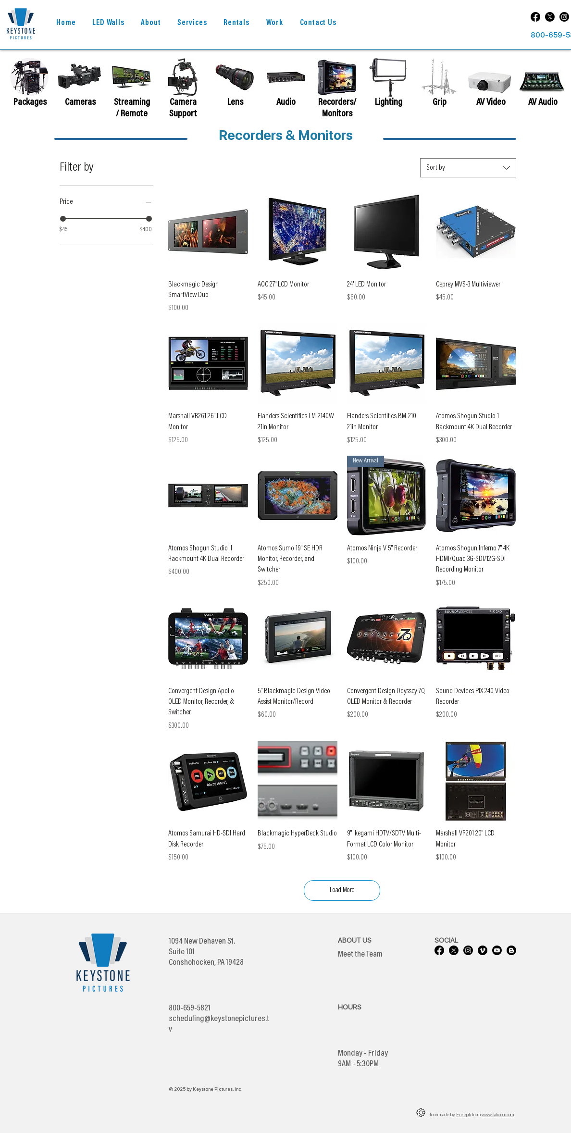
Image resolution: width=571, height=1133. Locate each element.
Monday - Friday (363, 1053)
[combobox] (468, 167)
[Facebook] (535, 17)
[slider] (63, 218)
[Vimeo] (482, 950)
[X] (550, 17)
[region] (79, 84)
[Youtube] (497, 950)
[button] (151, 23)
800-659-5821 (190, 1008)
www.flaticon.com (498, 1114)
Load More (342, 890)
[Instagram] (564, 17)
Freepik (463, 1114)
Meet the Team (360, 954)
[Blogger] (511, 950)
